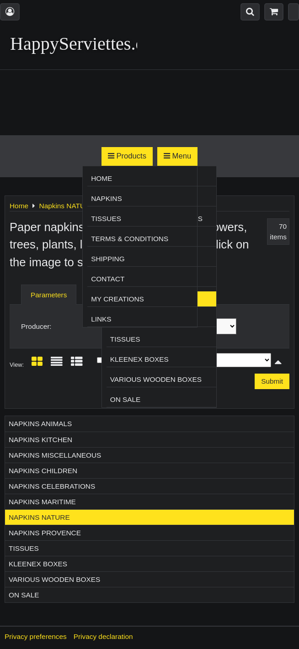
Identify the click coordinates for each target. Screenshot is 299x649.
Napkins (106, 198)
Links (101, 319)
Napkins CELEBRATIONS (52, 486)
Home (101, 178)
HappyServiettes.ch (81, 43)
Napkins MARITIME (42, 502)
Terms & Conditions (129, 239)
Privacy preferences (36, 636)
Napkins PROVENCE (45, 533)
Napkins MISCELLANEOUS (55, 455)
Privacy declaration (103, 636)
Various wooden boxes (156, 379)
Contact (107, 279)
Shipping (107, 259)
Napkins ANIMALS (40, 423)
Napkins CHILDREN (43, 471)
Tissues (125, 339)
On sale (125, 399)
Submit (272, 381)
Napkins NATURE (39, 517)
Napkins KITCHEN (40, 439)
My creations (117, 299)
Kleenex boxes (139, 359)
